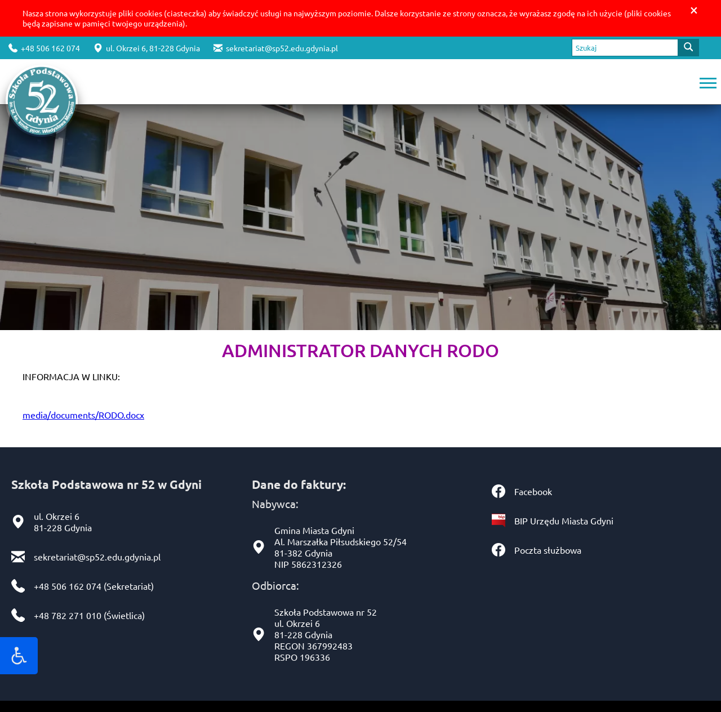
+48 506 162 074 (44, 48)
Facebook (533, 491)
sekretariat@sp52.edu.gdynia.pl (275, 48)
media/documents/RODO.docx (83, 414)
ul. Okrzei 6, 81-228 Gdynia (147, 48)
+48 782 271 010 (67, 615)
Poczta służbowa (547, 549)
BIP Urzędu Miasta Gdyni (563, 520)
